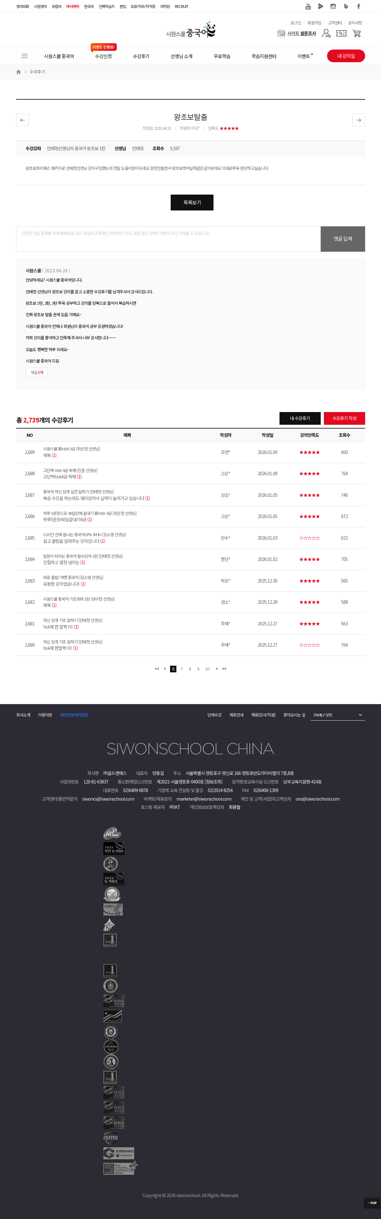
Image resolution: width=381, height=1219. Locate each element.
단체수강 (214, 715)
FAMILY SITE (323, 715)
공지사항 (355, 23)
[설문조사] (296, 33)
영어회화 (22, 6)
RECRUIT (181, 6)
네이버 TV (320, 6)
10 (207, 669)
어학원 (165, 6)
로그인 (296, 23)
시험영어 (40, 6)
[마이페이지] (326, 33)
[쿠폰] (341, 33)
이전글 (22, 120)
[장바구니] (356, 33)
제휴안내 (236, 715)
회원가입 (314, 23)
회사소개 (23, 715)
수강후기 (37, 72)
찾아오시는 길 (294, 715)
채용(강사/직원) (263, 715)
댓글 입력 (342, 238)
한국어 (89, 6)
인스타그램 (333, 6)
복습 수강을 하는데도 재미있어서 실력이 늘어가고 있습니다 (127, 495)
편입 (123, 6)
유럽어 (56, 6)
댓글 (37, 372)
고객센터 (335, 23)
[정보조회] (213, 781)
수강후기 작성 (344, 418)
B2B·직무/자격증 (143, 6)
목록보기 (192, 202)
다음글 (358, 120)
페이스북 (358, 6)
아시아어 (72, 6)
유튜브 (308, 6)
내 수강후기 (300, 418)
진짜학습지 (107, 6)
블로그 (346, 6)
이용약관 (45, 715)
